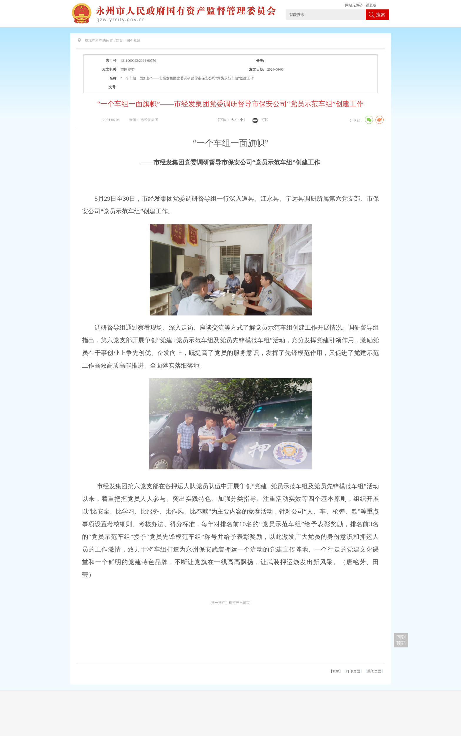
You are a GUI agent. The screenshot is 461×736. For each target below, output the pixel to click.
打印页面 (353, 671)
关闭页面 (374, 671)
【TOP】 (336, 671)
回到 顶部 (401, 640)
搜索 (380, 14)
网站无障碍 (354, 5)
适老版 (371, 5)
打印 (264, 120)
